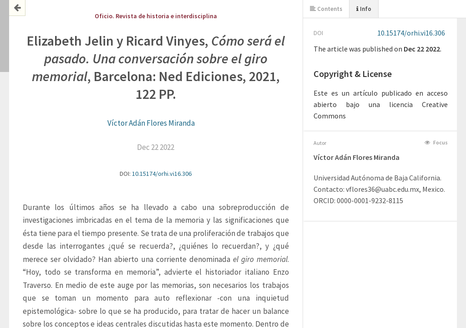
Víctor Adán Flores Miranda (151, 123)
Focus (436, 142)
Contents (326, 9)
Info (363, 9)
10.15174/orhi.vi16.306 (162, 173)
